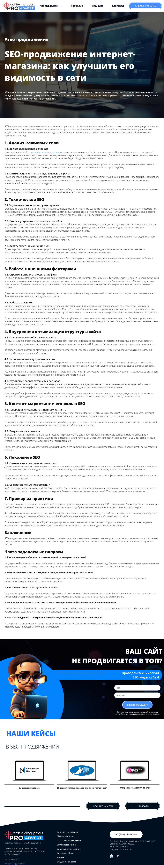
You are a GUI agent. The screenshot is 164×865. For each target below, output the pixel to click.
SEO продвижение (66, 836)
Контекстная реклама (67, 832)
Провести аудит (137, 705)
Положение (152, 712)
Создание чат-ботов (66, 862)
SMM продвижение (66, 845)
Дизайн (60, 857)
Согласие (124, 714)
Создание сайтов (65, 853)
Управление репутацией (69, 849)
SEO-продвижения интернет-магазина (45, 152)
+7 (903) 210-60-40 (145, 5)
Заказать (143, 806)
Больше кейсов (103, 806)
